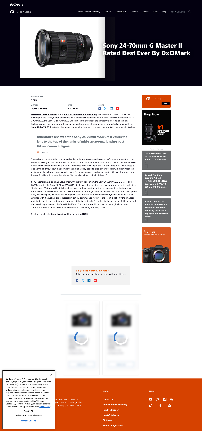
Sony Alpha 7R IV (40, 127)
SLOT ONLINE (149, 414)
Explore (108, 11)
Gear (155, 11)
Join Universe (111, 415)
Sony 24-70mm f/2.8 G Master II (80, 114)
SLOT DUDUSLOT (150, 411)
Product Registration (113, 425)
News (107, 420)
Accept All (28, 411)
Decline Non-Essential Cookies (28, 415)
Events (146, 11)
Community (121, 11)
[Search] (189, 11)
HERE (85, 213)
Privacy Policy (45, 406)
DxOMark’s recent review (44, 114)
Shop (164, 11)
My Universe (178, 11)
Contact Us (108, 399)
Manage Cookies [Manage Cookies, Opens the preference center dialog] (28, 420)
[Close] (51, 375)
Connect (134, 11)
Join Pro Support (111, 409)
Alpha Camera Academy (89, 11)
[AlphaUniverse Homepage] (20, 11)
